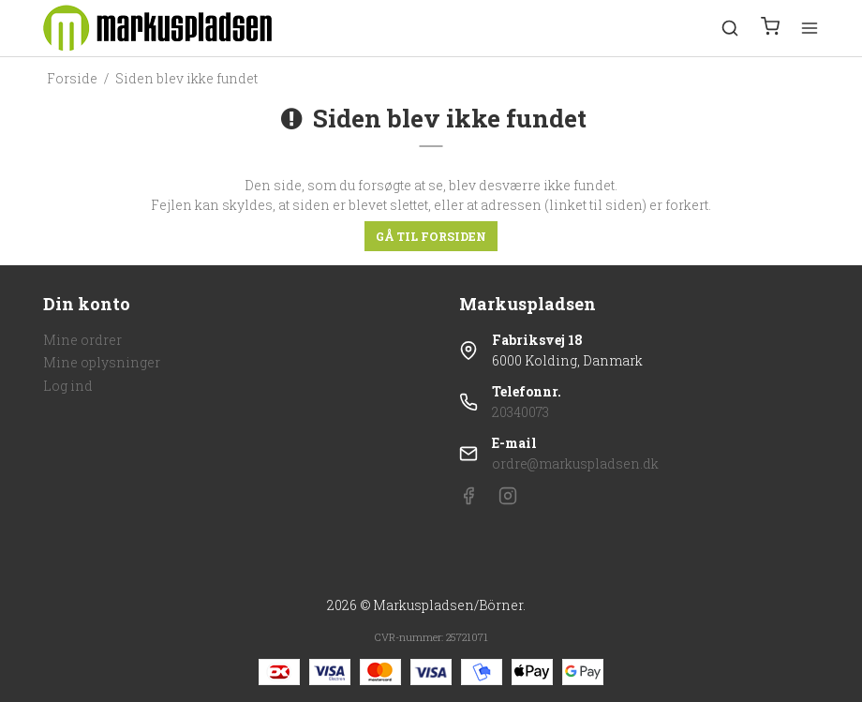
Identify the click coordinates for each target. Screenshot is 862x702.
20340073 (520, 412)
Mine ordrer (82, 340)
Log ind (68, 386)
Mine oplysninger (101, 362)
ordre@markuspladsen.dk (575, 463)
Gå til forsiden (431, 236)
